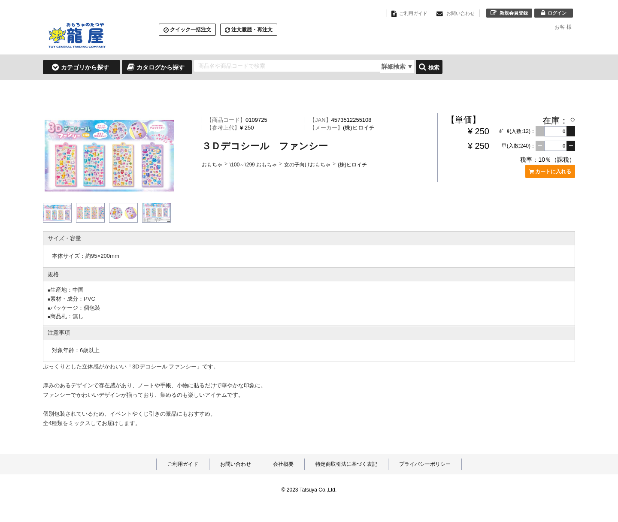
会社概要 (283, 464)
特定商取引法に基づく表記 (346, 464)
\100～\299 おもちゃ (253, 165)
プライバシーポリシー (425, 464)
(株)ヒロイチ (352, 165)
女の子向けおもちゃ (307, 165)
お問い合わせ (235, 464)
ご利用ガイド (182, 464)
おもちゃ (212, 165)
